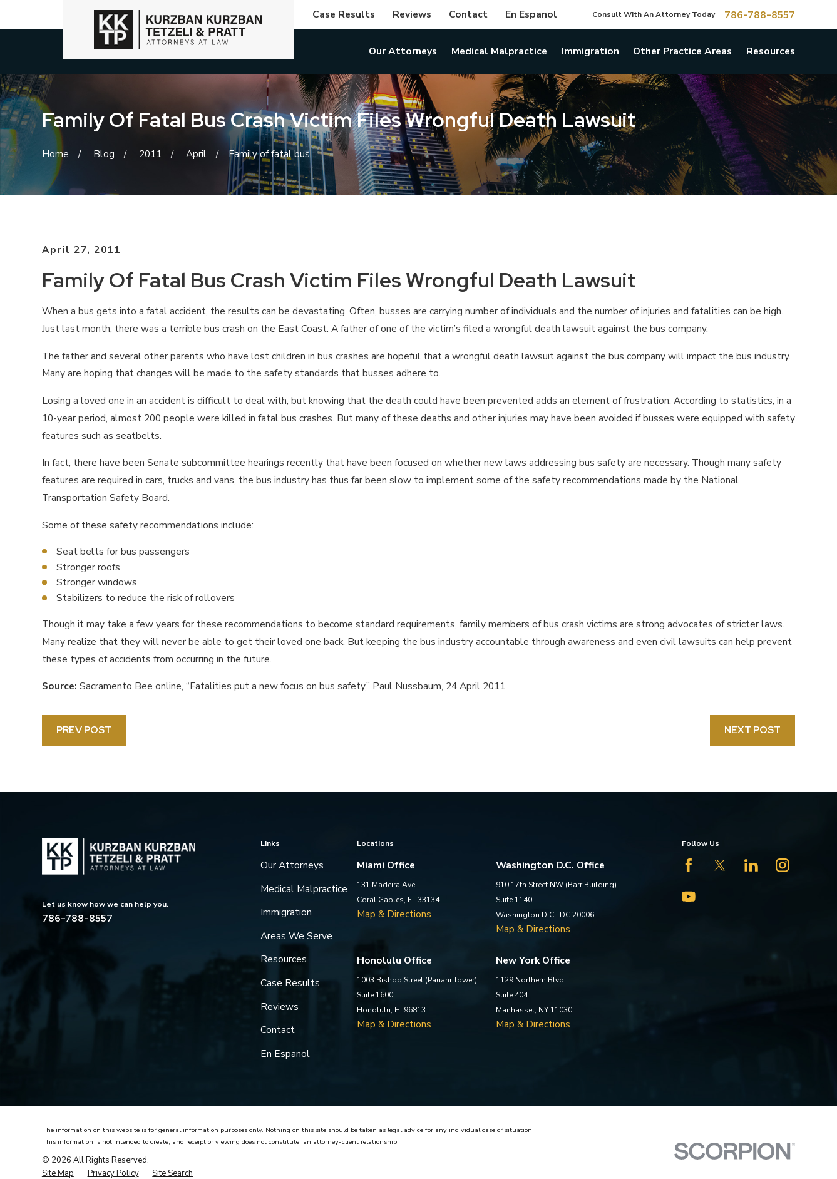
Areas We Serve (296, 935)
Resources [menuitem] (770, 51)
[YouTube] (689, 897)
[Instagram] (782, 865)
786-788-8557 (759, 14)
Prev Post (83, 729)
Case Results (343, 14)
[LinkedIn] (751, 865)
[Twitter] (720, 865)
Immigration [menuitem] (590, 51)
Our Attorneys (292, 865)
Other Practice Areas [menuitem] (682, 51)
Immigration (286, 912)
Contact (468, 14)
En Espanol (531, 14)
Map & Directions (394, 913)
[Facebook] (689, 865)
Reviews (412, 14)
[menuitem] (58, 1173)
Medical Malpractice (303, 888)
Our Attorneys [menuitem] (403, 51)
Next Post (752, 729)
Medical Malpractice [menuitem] (499, 51)
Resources (283, 958)
